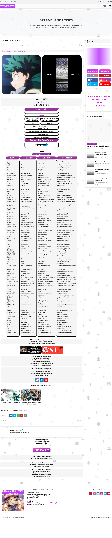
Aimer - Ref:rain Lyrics (101, 162)
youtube (106, 84)
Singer (9, 51)
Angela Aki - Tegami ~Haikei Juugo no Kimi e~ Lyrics (102, 154)
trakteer (106, 75)
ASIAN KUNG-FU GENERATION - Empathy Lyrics (31, 403)
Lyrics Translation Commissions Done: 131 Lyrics (99, 101)
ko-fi (94, 75)
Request (7, 2)
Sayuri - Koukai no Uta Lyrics (11, 402)
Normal (41, 154)
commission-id (105, 71)
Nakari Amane (15, 430)
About (2, 2)
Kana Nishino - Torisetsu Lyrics (102, 170)
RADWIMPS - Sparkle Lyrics (98, 146)
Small (35, 154)
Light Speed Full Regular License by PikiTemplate (43, 503)
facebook (94, 80)
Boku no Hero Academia (14, 410)
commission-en (92, 71)
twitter (94, 84)
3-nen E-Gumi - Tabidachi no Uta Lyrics (102, 179)
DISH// (15, 51)
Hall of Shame (15, 2)
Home (4, 51)
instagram (106, 80)
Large (48, 154)
